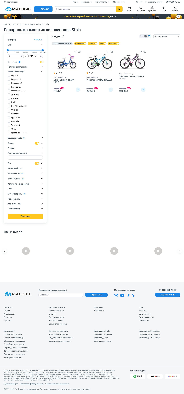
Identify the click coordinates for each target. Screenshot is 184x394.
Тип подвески (14, 173)
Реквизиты (144, 320)
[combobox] (166, 36)
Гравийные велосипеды (14, 344)
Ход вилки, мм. (14, 204)
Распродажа (28, 24)
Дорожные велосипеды (14, 354)
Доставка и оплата (57, 307)
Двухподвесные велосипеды (16, 347)
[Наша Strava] (133, 295)
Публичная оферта (11, 384)
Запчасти (8, 317)
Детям (7, 310)
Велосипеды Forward (103, 334)
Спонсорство (145, 314)
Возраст (11, 148)
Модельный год (15, 168)
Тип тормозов (14, 179)
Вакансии (143, 310)
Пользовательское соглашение (57, 384)
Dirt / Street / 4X (17, 106)
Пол (9, 163)
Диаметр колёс (15, 138)
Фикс (12, 129)
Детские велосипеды (58, 331)
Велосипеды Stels (102, 331)
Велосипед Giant (101, 338)
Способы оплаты (56, 310)
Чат (140, 2)
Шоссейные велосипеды (14, 341)
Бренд (11, 143)
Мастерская (99, 310)
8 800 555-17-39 (173, 2)
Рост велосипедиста (17, 153)
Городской (14, 87)
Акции (75, 2)
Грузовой (14, 117)
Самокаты (8, 307)
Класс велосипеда (16, 72)
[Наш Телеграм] (128, 295)
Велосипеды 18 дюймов (149, 334)
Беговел (13, 98)
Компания (85, 2)
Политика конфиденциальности (31, 384)
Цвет (10, 189)
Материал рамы (15, 194)
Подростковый (16, 90)
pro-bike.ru (48, 380)
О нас (141, 307)
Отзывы (52, 314)
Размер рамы (14, 199)
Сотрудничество (146, 317)
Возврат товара (56, 320)
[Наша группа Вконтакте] (116, 295)
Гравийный (14, 79)
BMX (11, 102)
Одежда (7, 320)
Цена (10, 45)
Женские (39, 24)
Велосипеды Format (103, 341)
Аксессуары (9, 314)
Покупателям (101, 2)
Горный (13, 75)
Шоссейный (15, 83)
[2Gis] (137, 376)
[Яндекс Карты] (155, 376)
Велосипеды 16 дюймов (149, 338)
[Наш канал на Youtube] (122, 295)
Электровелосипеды (13, 357)
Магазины (117, 2)
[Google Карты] (172, 376)
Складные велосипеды (14, 338)
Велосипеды (16, 24)
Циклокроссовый (17, 133)
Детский (13, 94)
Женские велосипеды (58, 334)
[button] (92, 16)
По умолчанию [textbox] (160, 36)
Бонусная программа (58, 324)
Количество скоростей (18, 184)
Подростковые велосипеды (61, 338)
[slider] (8, 50)
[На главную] (18, 9)
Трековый (14, 125)
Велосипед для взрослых (60, 341)
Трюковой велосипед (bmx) (16, 351)
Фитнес (13, 110)
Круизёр (13, 113)
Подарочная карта (57, 317)
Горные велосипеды (13, 334)
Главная (7, 24)
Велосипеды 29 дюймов (149, 331)
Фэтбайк (13, 121)
